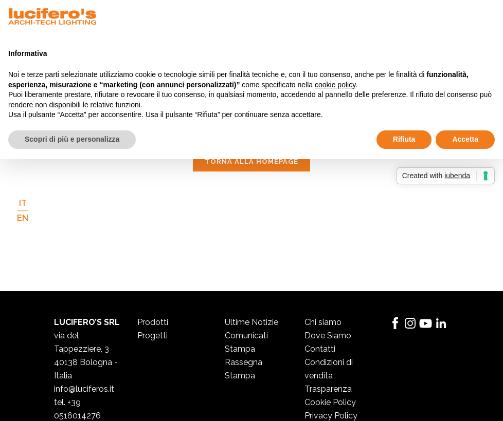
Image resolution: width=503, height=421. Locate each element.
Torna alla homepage (251, 161)
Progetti (152, 335)
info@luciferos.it (84, 389)
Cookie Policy (330, 402)
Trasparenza (328, 389)
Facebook (395, 323)
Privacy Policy (330, 415)
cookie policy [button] (335, 85)
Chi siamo (323, 322)
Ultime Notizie (251, 322)
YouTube (426, 323)
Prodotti (152, 322)
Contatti (319, 349)
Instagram (410, 323)
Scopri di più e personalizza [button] (72, 139)
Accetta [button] (465, 139)
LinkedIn (441, 323)
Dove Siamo (327, 335)
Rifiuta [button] (404, 139)
